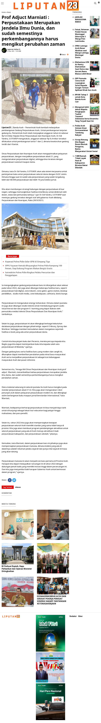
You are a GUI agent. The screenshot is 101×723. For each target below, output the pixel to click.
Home (4, 12)
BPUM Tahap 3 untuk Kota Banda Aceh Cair (81, 98)
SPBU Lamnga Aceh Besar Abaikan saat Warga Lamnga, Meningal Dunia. (82, 52)
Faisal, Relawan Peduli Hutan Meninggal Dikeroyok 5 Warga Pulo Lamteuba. (82, 35)
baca (62, 54)
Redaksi (73, 616)
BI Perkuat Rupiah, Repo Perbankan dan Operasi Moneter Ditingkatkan (17, 568)
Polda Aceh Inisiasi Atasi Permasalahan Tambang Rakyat (81, 130)
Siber (80, 616)
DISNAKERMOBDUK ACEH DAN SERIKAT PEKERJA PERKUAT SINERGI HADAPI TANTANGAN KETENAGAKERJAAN (51, 600)
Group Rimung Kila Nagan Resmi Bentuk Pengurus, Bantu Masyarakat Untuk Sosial (86, 145)
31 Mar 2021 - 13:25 (12, 51)
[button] (99, 1)
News (9, 12)
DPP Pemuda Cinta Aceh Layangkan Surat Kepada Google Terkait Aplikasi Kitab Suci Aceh (85, 84)
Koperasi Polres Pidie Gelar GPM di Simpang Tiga (27, 261)
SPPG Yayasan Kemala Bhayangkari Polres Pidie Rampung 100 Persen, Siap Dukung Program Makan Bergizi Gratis (33, 267)
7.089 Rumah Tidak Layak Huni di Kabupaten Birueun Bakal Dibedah (81, 162)
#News (18, 487)
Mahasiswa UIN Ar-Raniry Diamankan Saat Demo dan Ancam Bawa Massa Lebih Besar (83, 68)
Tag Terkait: (8, 487)
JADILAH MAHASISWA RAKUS (80, 19)
